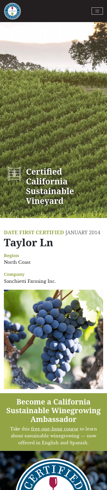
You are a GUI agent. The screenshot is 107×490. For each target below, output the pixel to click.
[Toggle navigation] (97, 11)
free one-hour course (55, 429)
